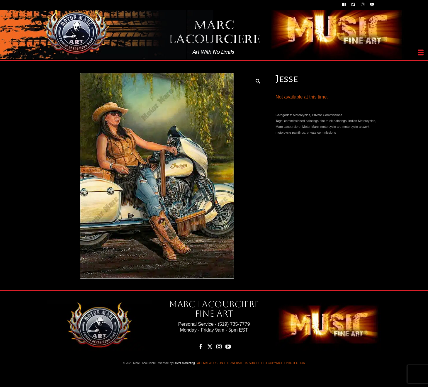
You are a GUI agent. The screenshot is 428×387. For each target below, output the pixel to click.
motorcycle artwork (355, 126)
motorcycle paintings (290, 132)
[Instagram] (219, 346)
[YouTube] (228, 346)
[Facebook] (201, 346)
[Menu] (420, 52)
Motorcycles (301, 115)
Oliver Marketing (184, 363)
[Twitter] (210, 346)
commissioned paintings (301, 121)
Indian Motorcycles (361, 121)
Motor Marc (310, 126)
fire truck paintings (333, 121)
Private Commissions (327, 115)
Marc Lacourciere (288, 126)
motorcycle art (330, 126)
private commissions (321, 132)
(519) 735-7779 (234, 324)
